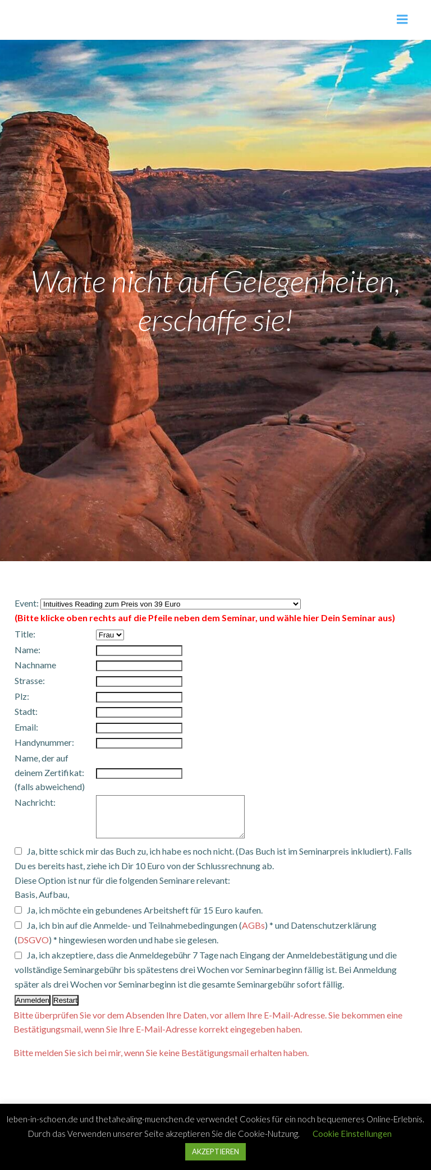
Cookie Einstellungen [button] (352, 1133)
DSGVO (33, 948)
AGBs (253, 933)
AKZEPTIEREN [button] (215, 1151)
